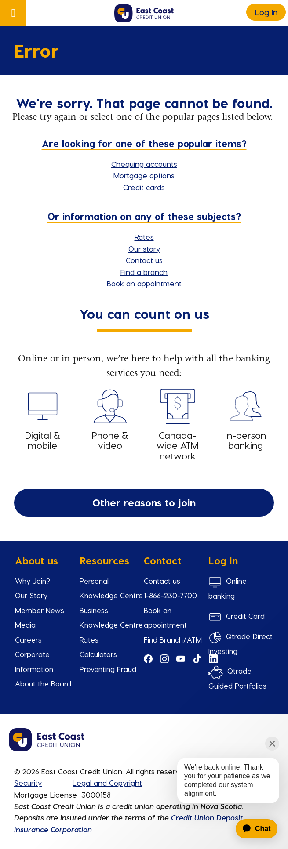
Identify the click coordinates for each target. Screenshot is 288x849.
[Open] (13, 13)
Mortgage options (144, 175)
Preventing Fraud (108, 669)
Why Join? (32, 580)
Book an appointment (144, 283)
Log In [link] (266, 12)
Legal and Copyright (107, 782)
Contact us (144, 260)
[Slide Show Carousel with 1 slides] (144, 627)
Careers (28, 639)
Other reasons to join (144, 502)
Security (28, 782)
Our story (144, 248)
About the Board (43, 683)
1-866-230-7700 (170, 595)
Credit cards (144, 187)
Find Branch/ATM (173, 639)
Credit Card (245, 615)
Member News (39, 610)
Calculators (98, 654)
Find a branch (144, 271)
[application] (251, 829)
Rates (144, 236)
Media (25, 624)
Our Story (31, 595)
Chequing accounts (144, 163)
